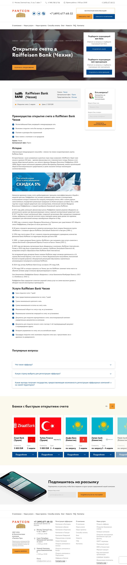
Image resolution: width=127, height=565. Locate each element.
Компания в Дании (62, 527)
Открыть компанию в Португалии (63, 554)
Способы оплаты (54, 25)
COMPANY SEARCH (103, 557)
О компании (17, 25)
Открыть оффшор (103, 524)
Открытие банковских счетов (104, 528)
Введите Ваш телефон (94, 112)
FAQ (74, 25)
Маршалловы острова (63, 538)
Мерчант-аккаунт (103, 550)
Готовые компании (103, 532)
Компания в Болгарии (63, 524)
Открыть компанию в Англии (63, 545)
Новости (69, 25)
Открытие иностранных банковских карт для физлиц (105, 537)
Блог (62, 25)
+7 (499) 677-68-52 (108, 2)
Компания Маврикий (63, 535)
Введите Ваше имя (93, 103)
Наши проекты (41, 25)
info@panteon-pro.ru (44, 561)
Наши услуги (29, 25)
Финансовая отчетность (105, 560)
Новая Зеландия (61, 541)
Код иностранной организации (103, 553)
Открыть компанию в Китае (63, 549)
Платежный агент (103, 544)
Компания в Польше (63, 532)
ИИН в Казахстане (103, 547)
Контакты (80, 25)
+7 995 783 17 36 (54, 2)
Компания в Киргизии (63, 530)
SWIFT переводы (102, 541)
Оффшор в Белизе (62, 558)
